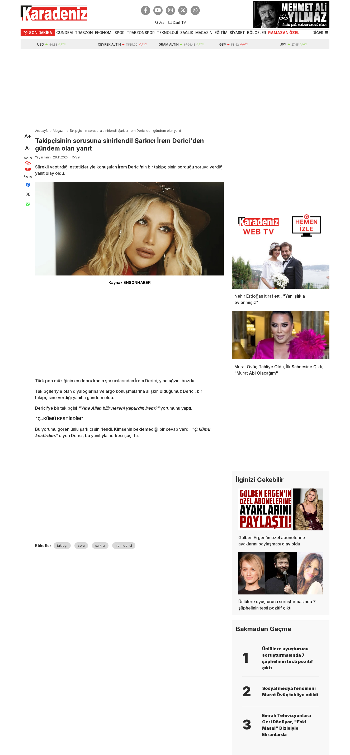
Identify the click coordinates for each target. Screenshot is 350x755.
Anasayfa (42, 131)
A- (28, 148)
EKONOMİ (103, 32)
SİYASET (237, 32)
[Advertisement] (175, 89)
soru (81, 546)
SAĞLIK (186, 32)
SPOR (120, 32)
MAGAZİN (203, 32)
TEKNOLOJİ (167, 32)
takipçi (62, 546)
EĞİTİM (221, 32)
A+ (27, 136)
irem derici (124, 546)
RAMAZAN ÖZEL (283, 32)
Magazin (59, 131)
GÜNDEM (64, 32)
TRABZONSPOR (141, 32)
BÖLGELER (256, 32)
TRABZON (84, 32)
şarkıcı (100, 546)
